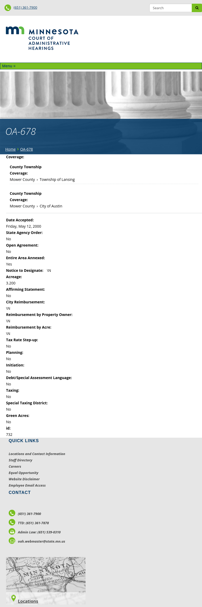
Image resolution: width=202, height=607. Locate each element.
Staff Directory (20, 460)
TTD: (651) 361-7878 (29, 523)
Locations (28, 601)
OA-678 (26, 149)
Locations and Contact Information (37, 453)
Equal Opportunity (23, 472)
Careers (15, 466)
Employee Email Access (27, 485)
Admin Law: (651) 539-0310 (35, 532)
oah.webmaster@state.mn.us (37, 541)
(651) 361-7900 (25, 7)
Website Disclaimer (24, 479)
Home (10, 149)
